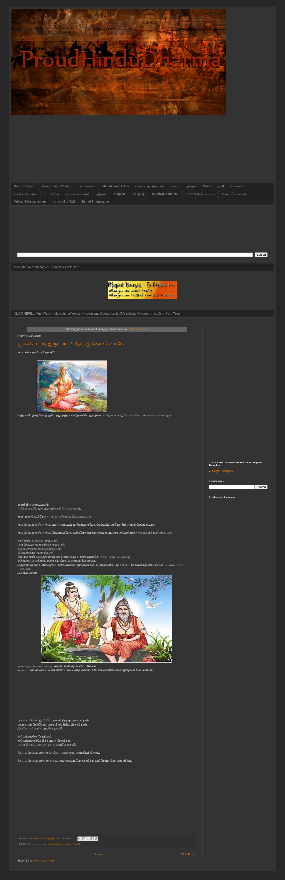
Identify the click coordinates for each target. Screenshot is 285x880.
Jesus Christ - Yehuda (56, 186)
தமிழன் (191, 186)
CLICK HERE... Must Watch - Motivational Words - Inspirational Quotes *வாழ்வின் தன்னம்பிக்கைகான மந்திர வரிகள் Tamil (97, 313)
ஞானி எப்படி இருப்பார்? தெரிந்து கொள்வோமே (70, 343)
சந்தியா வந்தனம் (25, 194)
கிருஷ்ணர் (237, 186)
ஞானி (51, 844)
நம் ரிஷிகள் (52, 194)
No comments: (65, 838)
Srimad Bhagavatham (96, 201)
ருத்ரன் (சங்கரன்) (77, 194)
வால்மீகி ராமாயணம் (236, 194)
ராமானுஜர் (138, 194)
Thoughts (118, 194)
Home (98, 854)
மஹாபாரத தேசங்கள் (149, 186)
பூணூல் (101, 194)
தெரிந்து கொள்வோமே (69, 844)
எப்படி (43, 844)
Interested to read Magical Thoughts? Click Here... (48, 267)
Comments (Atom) (43, 860)
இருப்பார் (32, 844)
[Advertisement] (142, 145)
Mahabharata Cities (115, 186)
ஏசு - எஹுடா (86, 186)
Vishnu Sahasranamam (30, 201)
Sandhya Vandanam (165, 194)
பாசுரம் (175, 186)
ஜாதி (220, 186)
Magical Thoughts (222, 471)
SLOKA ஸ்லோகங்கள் (200, 194)
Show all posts (138, 329)
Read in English (24, 186)
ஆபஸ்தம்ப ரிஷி (63, 201)
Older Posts (188, 854)
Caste (207, 186)
